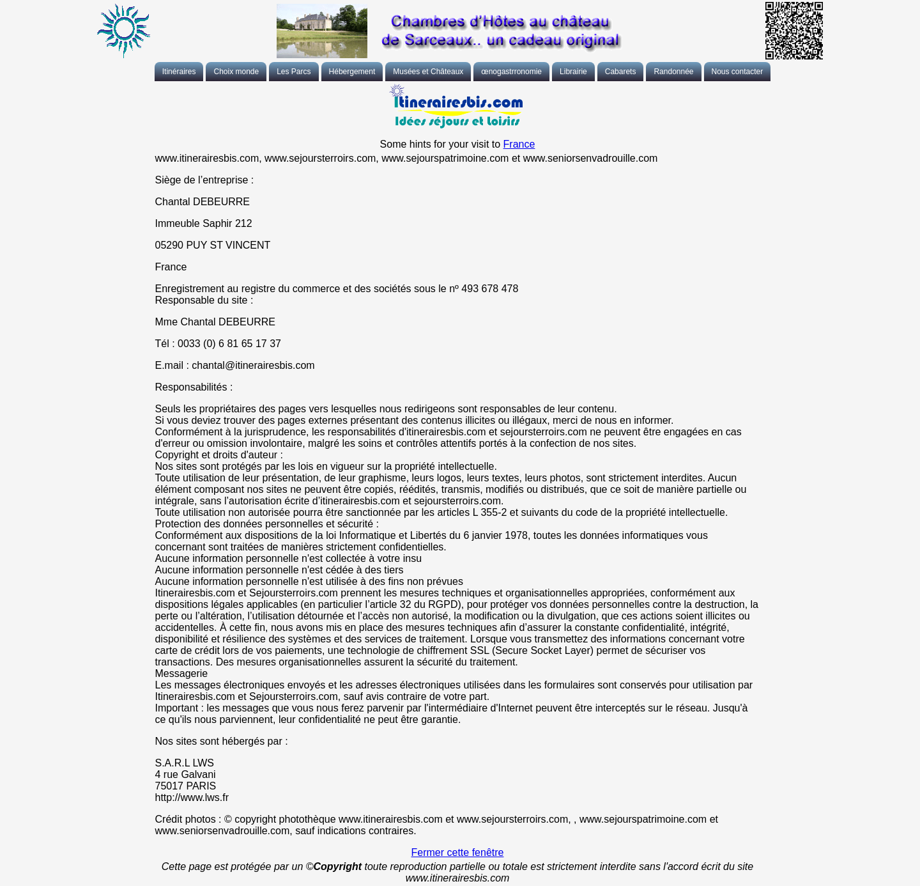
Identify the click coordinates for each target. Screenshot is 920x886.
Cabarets (620, 71)
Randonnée (673, 71)
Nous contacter (737, 71)
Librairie (573, 71)
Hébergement (352, 71)
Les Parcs (293, 71)
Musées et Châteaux (428, 71)
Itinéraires (179, 71)
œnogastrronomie (511, 71)
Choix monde (236, 71)
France (519, 144)
